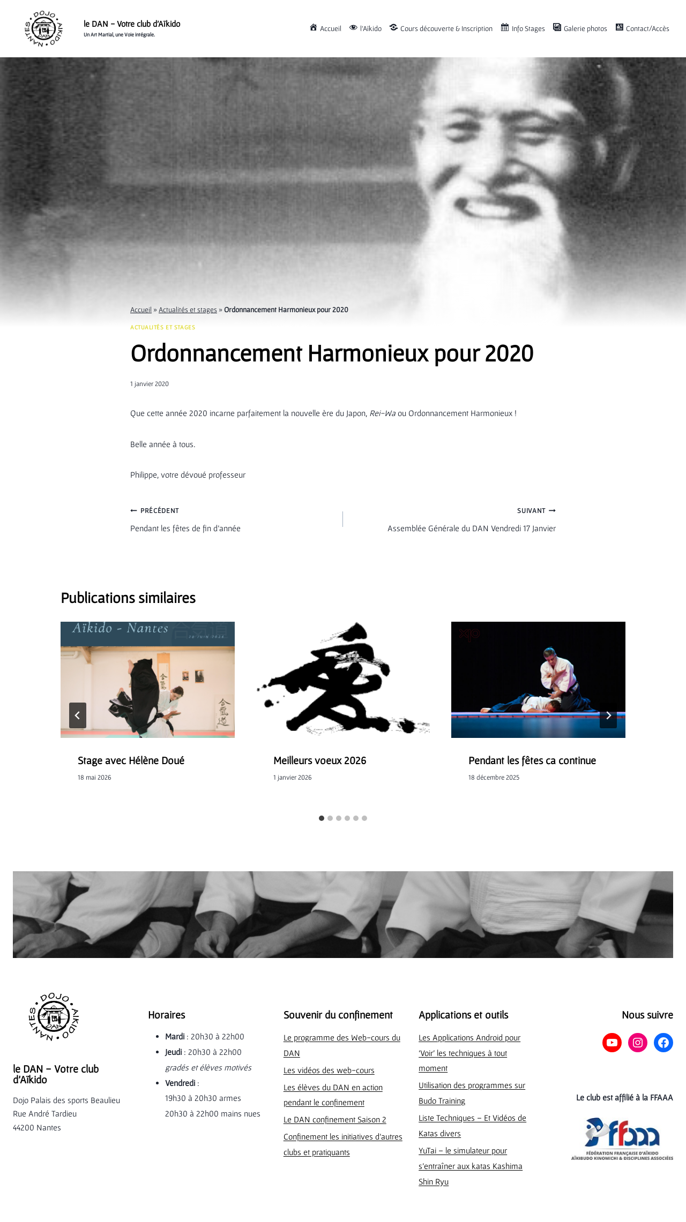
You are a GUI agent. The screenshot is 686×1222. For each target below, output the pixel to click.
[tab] (321, 818)
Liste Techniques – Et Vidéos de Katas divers (472, 1125)
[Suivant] (608, 715)
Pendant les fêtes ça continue (532, 760)
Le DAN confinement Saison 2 (335, 1119)
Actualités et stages (188, 309)
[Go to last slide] (77, 715)
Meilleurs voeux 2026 (319, 760)
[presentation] (148, 679)
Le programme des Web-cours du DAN (342, 1045)
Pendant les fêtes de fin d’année (232, 518)
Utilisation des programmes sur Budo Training (472, 1092)
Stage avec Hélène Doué (131, 760)
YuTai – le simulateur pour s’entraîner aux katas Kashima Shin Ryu (471, 1165)
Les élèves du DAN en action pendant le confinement (333, 1094)
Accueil (141, 309)
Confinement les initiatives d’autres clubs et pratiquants (343, 1144)
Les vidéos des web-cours (329, 1070)
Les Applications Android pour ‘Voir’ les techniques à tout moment (469, 1052)
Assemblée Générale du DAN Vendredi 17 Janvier (454, 518)
